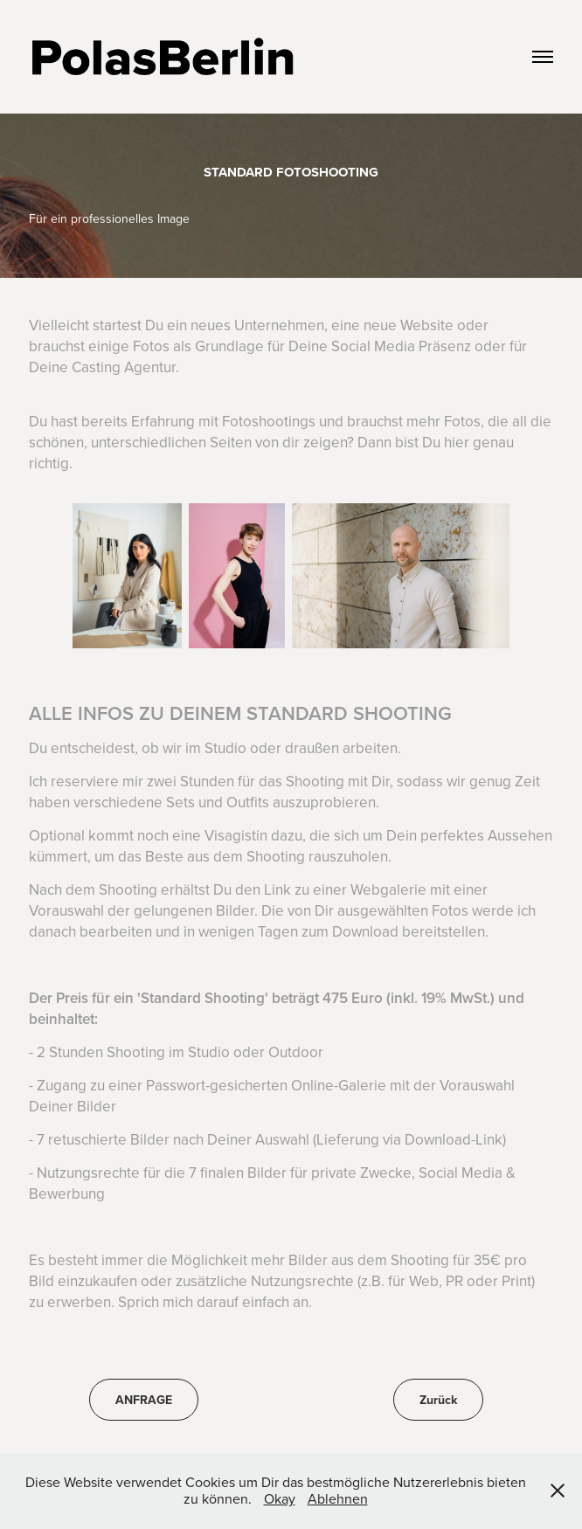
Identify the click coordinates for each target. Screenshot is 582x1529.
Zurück (438, 1399)
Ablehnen (338, 1498)
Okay (279, 1498)
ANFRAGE (143, 1399)
